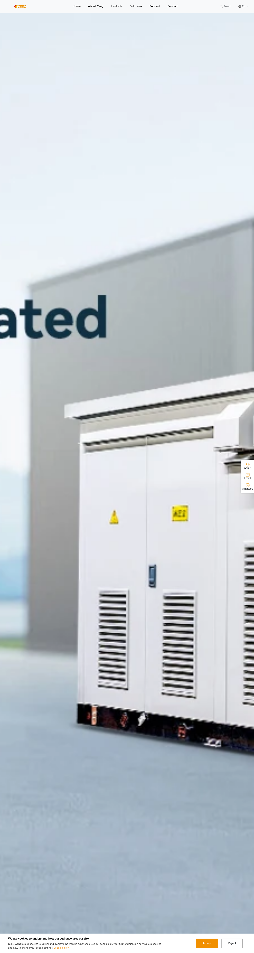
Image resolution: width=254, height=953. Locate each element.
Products (116, 6)
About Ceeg (95, 6)
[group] (127, 483)
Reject (232, 943)
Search (226, 6)
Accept (207, 943)
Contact (172, 6)
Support (155, 6)
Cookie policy (61, 947)
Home (77, 6)
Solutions (136, 6)
